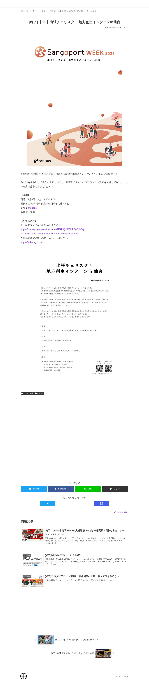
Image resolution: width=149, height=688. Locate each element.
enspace (32, 208)
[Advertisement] (75, 417)
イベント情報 (27, 393)
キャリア (39, 393)
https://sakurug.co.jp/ (32, 242)
